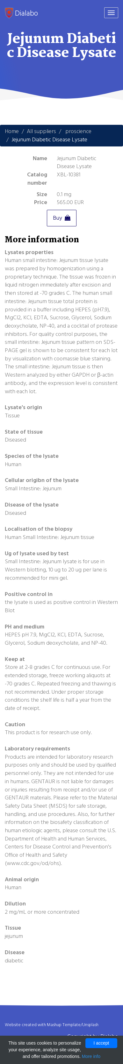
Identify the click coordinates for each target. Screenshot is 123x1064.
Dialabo (21, 13)
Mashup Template (64, 1024)
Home (12, 131)
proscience (78, 131)
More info (91, 1056)
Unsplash (90, 1024)
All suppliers (41, 131)
